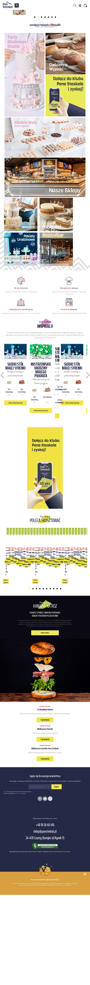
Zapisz (56, 886)
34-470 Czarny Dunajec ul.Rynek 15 (45, 937)
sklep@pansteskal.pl (44, 931)
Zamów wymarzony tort (45, 676)
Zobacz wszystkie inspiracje (45, 366)
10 (60, 688)
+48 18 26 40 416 (45, 924)
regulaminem (18, 892)
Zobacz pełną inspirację (45, 450)
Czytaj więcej (45, 819)
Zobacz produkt (17, 680)
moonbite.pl (66, 951)
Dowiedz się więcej (45, 732)
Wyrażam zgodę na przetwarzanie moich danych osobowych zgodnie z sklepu (17, 891)
